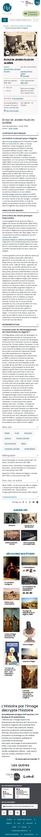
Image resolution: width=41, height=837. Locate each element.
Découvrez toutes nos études (21, 26)
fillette (23, 443)
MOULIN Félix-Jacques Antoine (12, 70)
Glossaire (29, 823)
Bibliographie (8, 455)
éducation (28, 433)
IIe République (30, 449)
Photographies (17, 98)
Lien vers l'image (12, 111)
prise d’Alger (13, 141)
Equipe (24, 827)
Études (9, 819)
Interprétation (10, 324)
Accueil (6, 26)
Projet (14, 827)
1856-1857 (24, 83)
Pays (19, 823)
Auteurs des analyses (24, 819)
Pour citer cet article (12, 480)
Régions (9, 823)
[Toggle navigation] (5, 20)
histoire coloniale (22, 438)
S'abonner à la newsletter (33, 14)
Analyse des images (12, 210)
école (17, 433)
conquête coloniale (12, 449)
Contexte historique (14, 133)
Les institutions (29, 834)
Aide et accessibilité (11, 834)
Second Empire (10, 443)
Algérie (7, 433)
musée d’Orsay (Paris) (26, 72)
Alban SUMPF (13, 128)
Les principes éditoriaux (19, 831)
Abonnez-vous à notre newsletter (18, 806)
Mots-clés (7, 427)
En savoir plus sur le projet (26, 759)
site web (26, 76)
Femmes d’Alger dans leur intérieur (15, 194)
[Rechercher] (21, 20)
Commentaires (9, 497)
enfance (8, 438)
